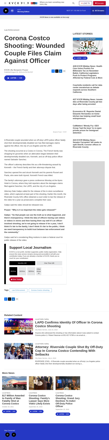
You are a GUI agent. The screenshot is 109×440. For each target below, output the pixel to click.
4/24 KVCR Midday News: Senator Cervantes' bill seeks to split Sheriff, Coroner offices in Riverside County (87, 143)
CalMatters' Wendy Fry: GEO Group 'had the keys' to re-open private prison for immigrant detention (87, 129)
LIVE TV (85, 3)
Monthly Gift (22, 263)
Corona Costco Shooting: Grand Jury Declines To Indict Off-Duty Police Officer (68, 401)
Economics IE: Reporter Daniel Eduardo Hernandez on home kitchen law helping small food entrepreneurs (87, 115)
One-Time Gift (49, 263)
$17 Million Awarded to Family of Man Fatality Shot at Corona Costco (13, 399)
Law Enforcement (11, 30)
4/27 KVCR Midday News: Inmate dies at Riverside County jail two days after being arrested (88, 101)
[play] (6, 11)
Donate (100, 3)
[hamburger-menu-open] (5, 3)
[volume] (12, 10)
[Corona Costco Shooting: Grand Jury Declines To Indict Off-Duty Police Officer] (68, 383)
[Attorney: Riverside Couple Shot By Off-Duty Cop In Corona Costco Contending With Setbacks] (18, 351)
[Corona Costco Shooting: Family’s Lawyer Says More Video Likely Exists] (41, 383)
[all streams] (98, 10)
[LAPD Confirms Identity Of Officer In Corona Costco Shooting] (18, 326)
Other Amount (39, 271)
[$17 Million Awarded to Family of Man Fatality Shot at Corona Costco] (14, 383)
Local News (6, 393)
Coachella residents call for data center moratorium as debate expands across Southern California (87, 88)
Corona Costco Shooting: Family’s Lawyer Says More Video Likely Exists (39, 399)
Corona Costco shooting (40, 290)
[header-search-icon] (73, 3)
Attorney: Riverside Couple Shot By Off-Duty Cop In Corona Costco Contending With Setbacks (69, 350)
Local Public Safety (42, 319)
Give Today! (16, 279)
